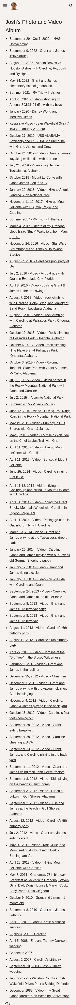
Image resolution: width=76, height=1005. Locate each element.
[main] (38, 508)
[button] (5, 5)
